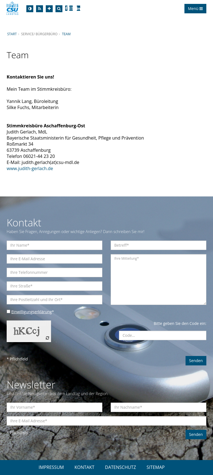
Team (66, 34)
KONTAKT (84, 467)
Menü (195, 8)
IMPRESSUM (51, 467)
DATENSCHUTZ (120, 467)
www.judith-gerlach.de (30, 168)
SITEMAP (156, 467)
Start (12, 34)
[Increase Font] (49, 8)
